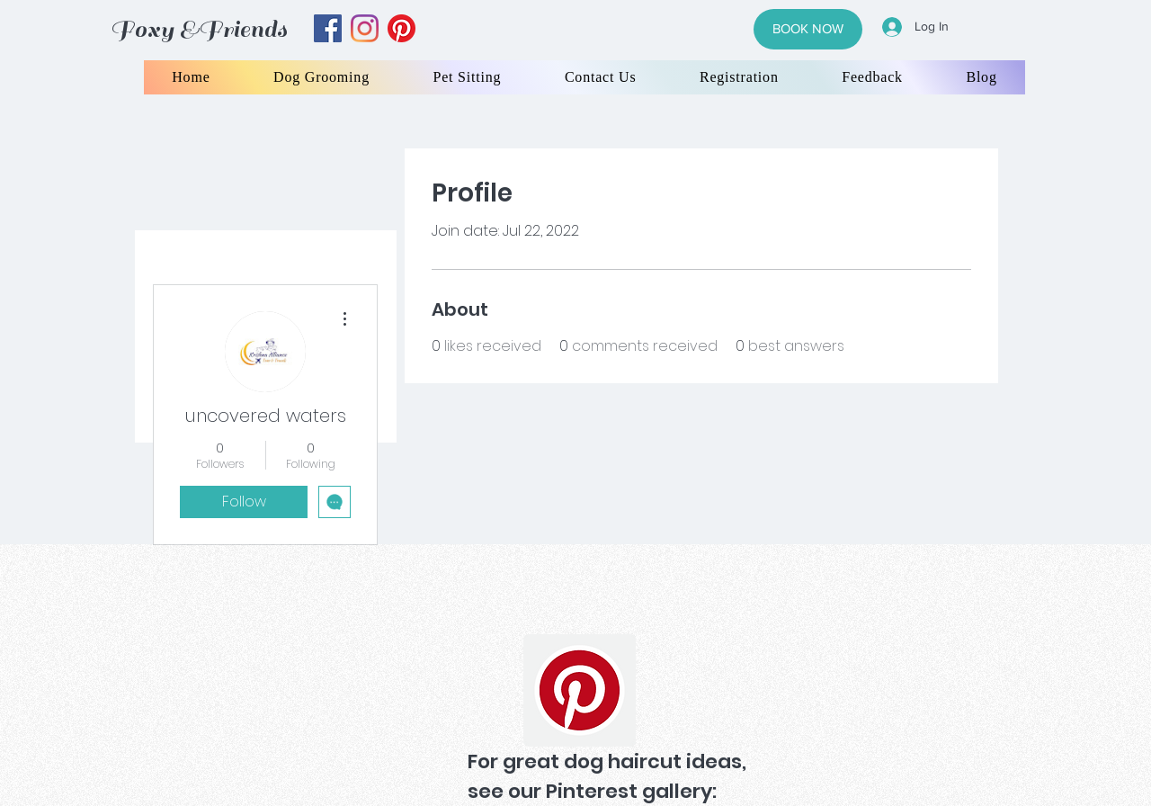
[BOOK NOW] (808, 29)
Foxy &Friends (199, 29)
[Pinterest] (579, 690)
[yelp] (401, 28)
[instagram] (365, 28)
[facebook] (328, 28)
